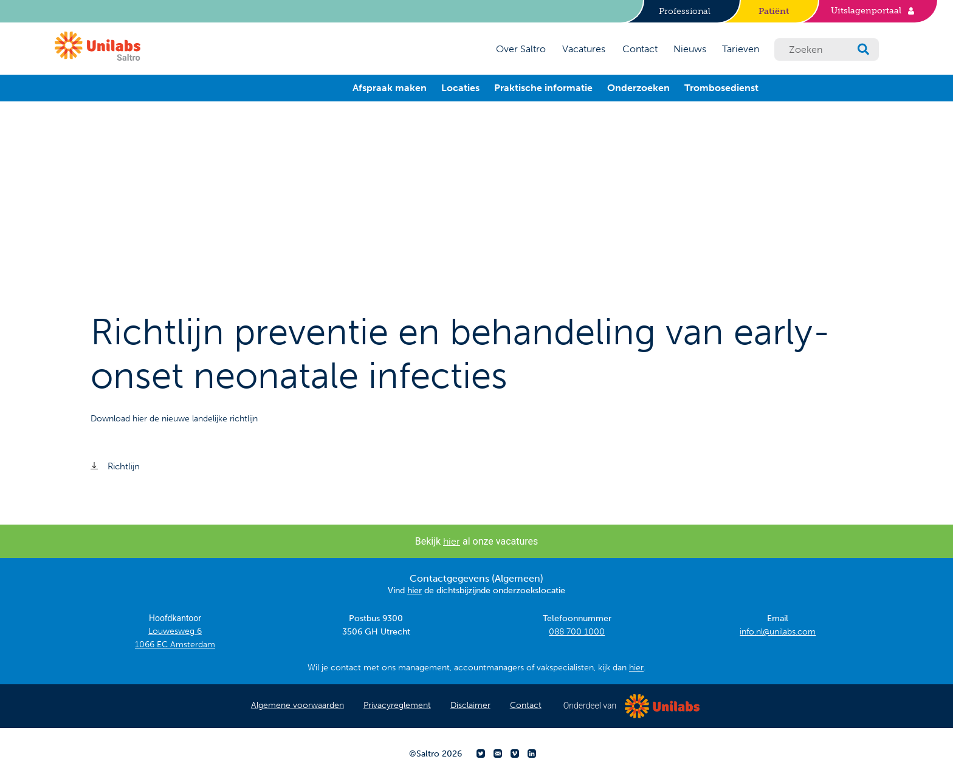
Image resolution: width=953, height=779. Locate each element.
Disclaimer (470, 705)
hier (451, 541)
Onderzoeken (638, 88)
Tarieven (740, 49)
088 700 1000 (577, 632)
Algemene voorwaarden (297, 705)
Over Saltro (521, 49)
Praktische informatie (543, 88)
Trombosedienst (721, 88)
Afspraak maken (390, 88)
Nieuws (689, 49)
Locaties (460, 88)
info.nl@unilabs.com (778, 632)
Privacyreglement (397, 705)
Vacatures (583, 49)
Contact (640, 49)
